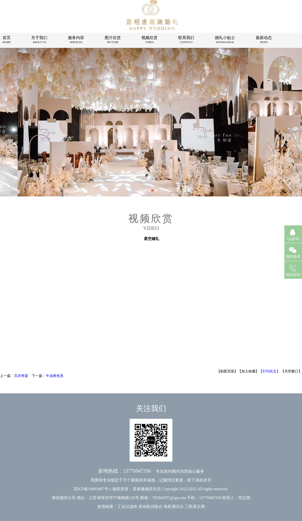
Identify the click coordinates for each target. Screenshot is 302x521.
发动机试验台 (150, 506)
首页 (7, 40)
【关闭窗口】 (291, 371)
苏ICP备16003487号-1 (92, 489)
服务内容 (76, 40)
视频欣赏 (149, 40)
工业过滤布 (127, 506)
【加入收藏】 (248, 371)
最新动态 (264, 40)
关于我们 (39, 40)
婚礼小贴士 (225, 40)
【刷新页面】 (227, 371)
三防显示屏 (195, 506)
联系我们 (186, 40)
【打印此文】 (269, 371)
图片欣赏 (113, 40)
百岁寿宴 (21, 376)
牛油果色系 (54, 376)
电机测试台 (174, 506)
